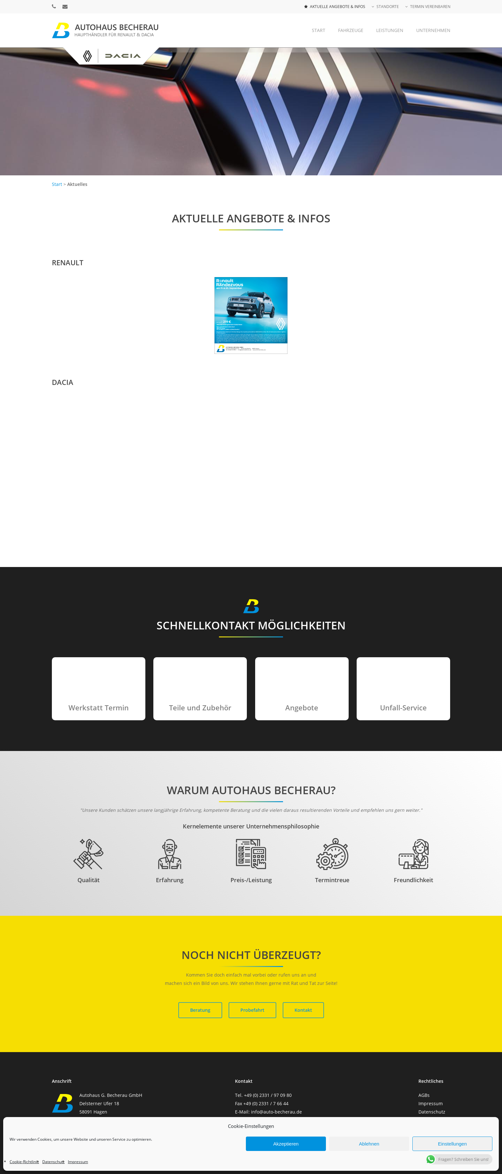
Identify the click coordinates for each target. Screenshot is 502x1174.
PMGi (312, 1138)
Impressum (430, 1103)
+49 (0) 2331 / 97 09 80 (268, 1095)
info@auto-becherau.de (276, 1112)
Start (57, 184)
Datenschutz (431, 1112)
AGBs (424, 1095)
